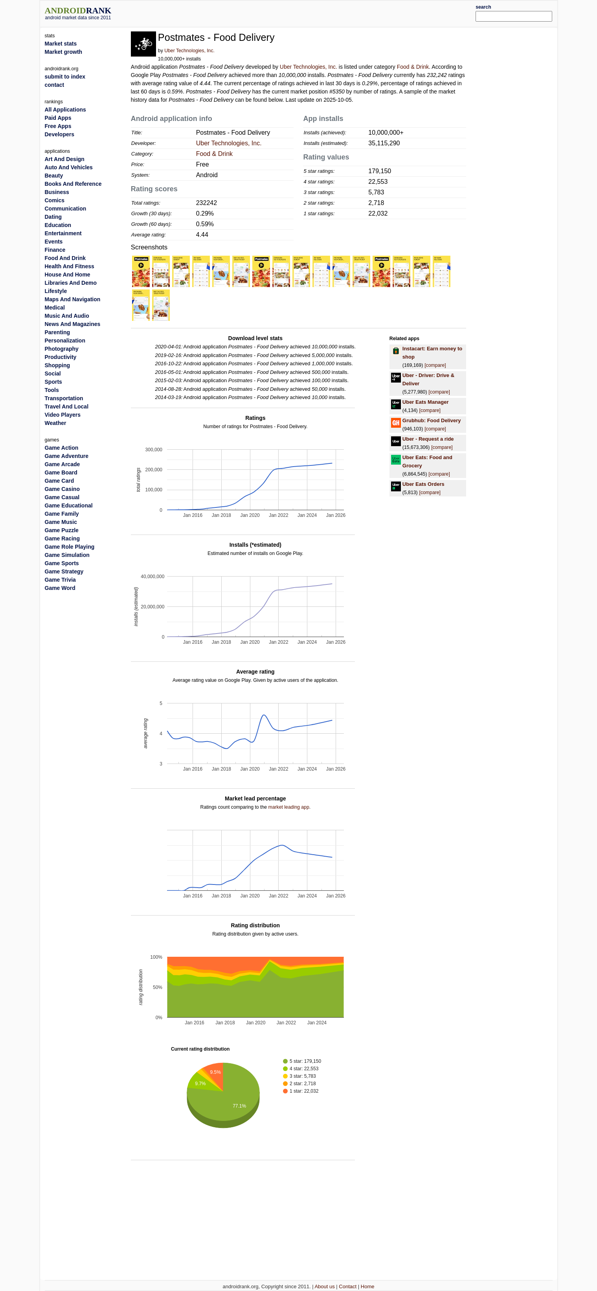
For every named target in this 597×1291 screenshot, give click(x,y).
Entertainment (63, 233)
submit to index (65, 76)
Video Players (63, 415)
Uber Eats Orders (423, 484)
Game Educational (69, 505)
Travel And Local (67, 406)
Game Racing (62, 538)
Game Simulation (67, 555)
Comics (55, 200)
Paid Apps (58, 118)
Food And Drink (65, 258)
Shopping (57, 365)
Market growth (64, 52)
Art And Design (64, 159)
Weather (55, 423)
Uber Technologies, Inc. (189, 50)
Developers (59, 134)
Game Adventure (67, 456)
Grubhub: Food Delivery (431, 420)
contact (54, 85)
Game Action (62, 448)
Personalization (65, 340)
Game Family (62, 514)
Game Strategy (64, 571)
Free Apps (58, 126)
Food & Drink (413, 67)
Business (57, 192)
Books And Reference (73, 184)
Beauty (54, 175)
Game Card (59, 481)
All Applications (65, 109)
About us (324, 1286)
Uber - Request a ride (428, 439)
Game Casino (62, 489)
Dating (53, 217)
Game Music (61, 522)
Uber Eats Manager (425, 402)
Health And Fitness (69, 266)
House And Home (67, 274)
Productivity (61, 357)
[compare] (435, 365)
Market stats (61, 43)
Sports (53, 382)
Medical (55, 307)
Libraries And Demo (71, 283)
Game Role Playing (70, 547)
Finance (55, 250)
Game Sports (62, 563)
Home (368, 1286)
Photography (62, 349)
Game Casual (62, 497)
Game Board (61, 472)
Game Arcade (62, 464)
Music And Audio (67, 316)
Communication (65, 208)
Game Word (60, 588)
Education (58, 225)
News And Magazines (73, 324)
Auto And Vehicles (69, 167)
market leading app (288, 807)
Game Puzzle (62, 530)
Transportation (64, 398)
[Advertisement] (320, 12)
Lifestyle (56, 291)
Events (54, 241)
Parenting (57, 332)
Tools (52, 390)
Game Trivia (60, 580)
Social (53, 373)
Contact (347, 1286)
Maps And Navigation (73, 299)
